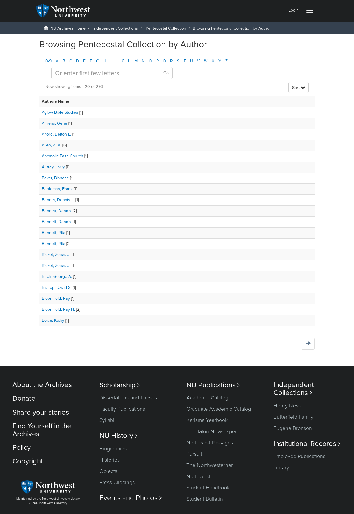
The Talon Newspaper (211, 431)
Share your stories (40, 412)
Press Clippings (117, 482)
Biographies (113, 448)
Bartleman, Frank (57, 188)
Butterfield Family (293, 417)
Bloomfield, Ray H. (58, 309)
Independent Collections (115, 28)
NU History (118, 435)
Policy (21, 447)
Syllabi (106, 420)
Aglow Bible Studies (60, 112)
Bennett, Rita (53, 232)
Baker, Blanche (55, 178)
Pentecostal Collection (166, 28)
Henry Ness (287, 405)
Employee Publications (299, 456)
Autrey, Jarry (53, 167)
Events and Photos (130, 498)
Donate (24, 398)
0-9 (48, 61)
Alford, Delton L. (56, 134)
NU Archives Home (68, 28)
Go (166, 72)
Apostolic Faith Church (62, 156)
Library (281, 467)
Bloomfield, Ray (56, 298)
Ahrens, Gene (54, 123)
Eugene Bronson (292, 428)
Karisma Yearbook (207, 420)
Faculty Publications (122, 409)
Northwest (198, 476)
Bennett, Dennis (56, 210)
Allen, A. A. (51, 145)
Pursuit (194, 454)
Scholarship (119, 385)
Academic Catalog (207, 397)
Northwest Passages (209, 442)
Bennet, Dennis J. (58, 199)
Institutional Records (307, 443)
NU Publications (213, 385)
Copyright (27, 461)
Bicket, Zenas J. (56, 254)
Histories (109, 460)
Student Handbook (208, 487)
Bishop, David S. (56, 287)
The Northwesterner (209, 465)
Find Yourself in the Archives (41, 430)
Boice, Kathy (53, 320)
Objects (108, 471)
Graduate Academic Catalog (218, 409)
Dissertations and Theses (128, 397)
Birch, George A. (57, 276)
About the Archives (42, 385)
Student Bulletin (204, 499)
